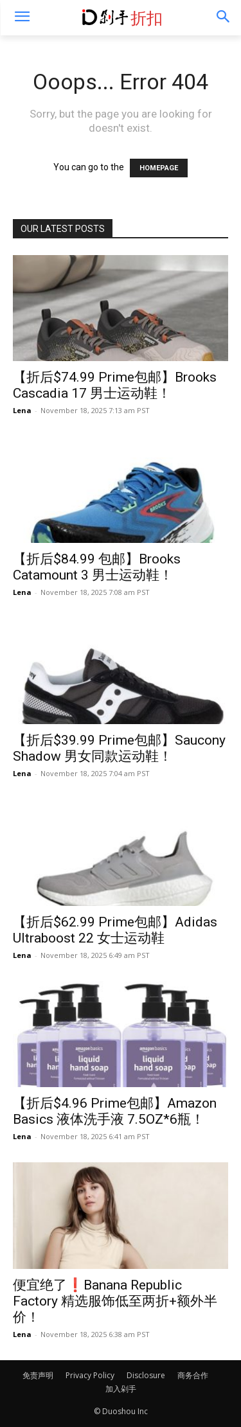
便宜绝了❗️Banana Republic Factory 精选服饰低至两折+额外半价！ (115, 1301)
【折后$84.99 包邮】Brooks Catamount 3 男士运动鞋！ (97, 567)
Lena (22, 410)
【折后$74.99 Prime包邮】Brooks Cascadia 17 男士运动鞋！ (115, 385)
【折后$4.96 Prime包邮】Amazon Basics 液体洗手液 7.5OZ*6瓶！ (115, 1111)
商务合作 (192, 1375)
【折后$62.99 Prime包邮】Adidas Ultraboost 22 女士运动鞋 (115, 930)
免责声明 (37, 1375)
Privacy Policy (90, 1375)
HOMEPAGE (158, 168)
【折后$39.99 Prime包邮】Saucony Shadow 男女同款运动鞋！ (119, 748)
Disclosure (146, 1375)
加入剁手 (120, 1388)
